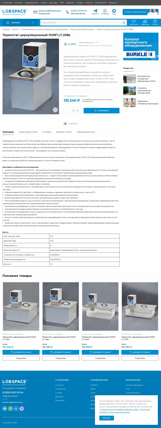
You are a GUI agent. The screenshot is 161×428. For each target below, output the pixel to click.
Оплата (44, 3)
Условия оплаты (133, 393)
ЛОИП (96, 42)
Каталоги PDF (100, 3)
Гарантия (70, 3)
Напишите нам (44, 13)
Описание (8, 132)
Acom (93, 393)
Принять (107, 418)
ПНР (62, 3)
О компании (7, 3)
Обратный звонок (78, 13)
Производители (31, 3)
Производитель (86, 132)
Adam (93, 389)
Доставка (53, 3)
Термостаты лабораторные (101, 45)
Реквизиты (60, 400)
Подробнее (21, 358)
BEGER (93, 404)
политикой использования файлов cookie (119, 409)
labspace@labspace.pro (49, 11)
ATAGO (93, 397)
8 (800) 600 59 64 (79, 11)
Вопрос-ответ (64, 132)
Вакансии (113, 3)
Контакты (19, 3)
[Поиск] (123, 23)
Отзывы (79, 3)
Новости (89, 3)
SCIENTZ (94, 385)
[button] (20, 22)
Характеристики (28, 132)
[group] (31, 77)
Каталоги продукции (134, 385)
